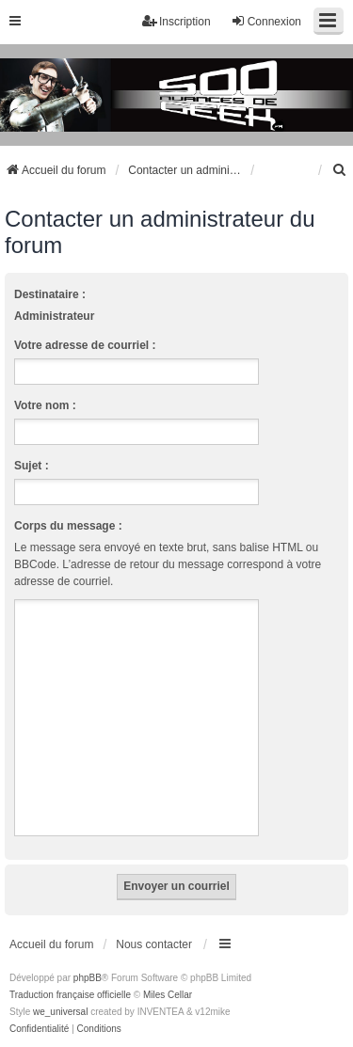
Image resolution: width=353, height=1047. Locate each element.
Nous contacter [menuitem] (154, 944)
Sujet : (31, 465)
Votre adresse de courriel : (85, 345)
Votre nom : (45, 405)
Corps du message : (68, 525)
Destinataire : (50, 294)
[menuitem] (339, 170)
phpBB (87, 978)
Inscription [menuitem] (176, 21)
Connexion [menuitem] (266, 21)
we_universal (60, 1012)
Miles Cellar (167, 995)
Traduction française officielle (70, 995)
